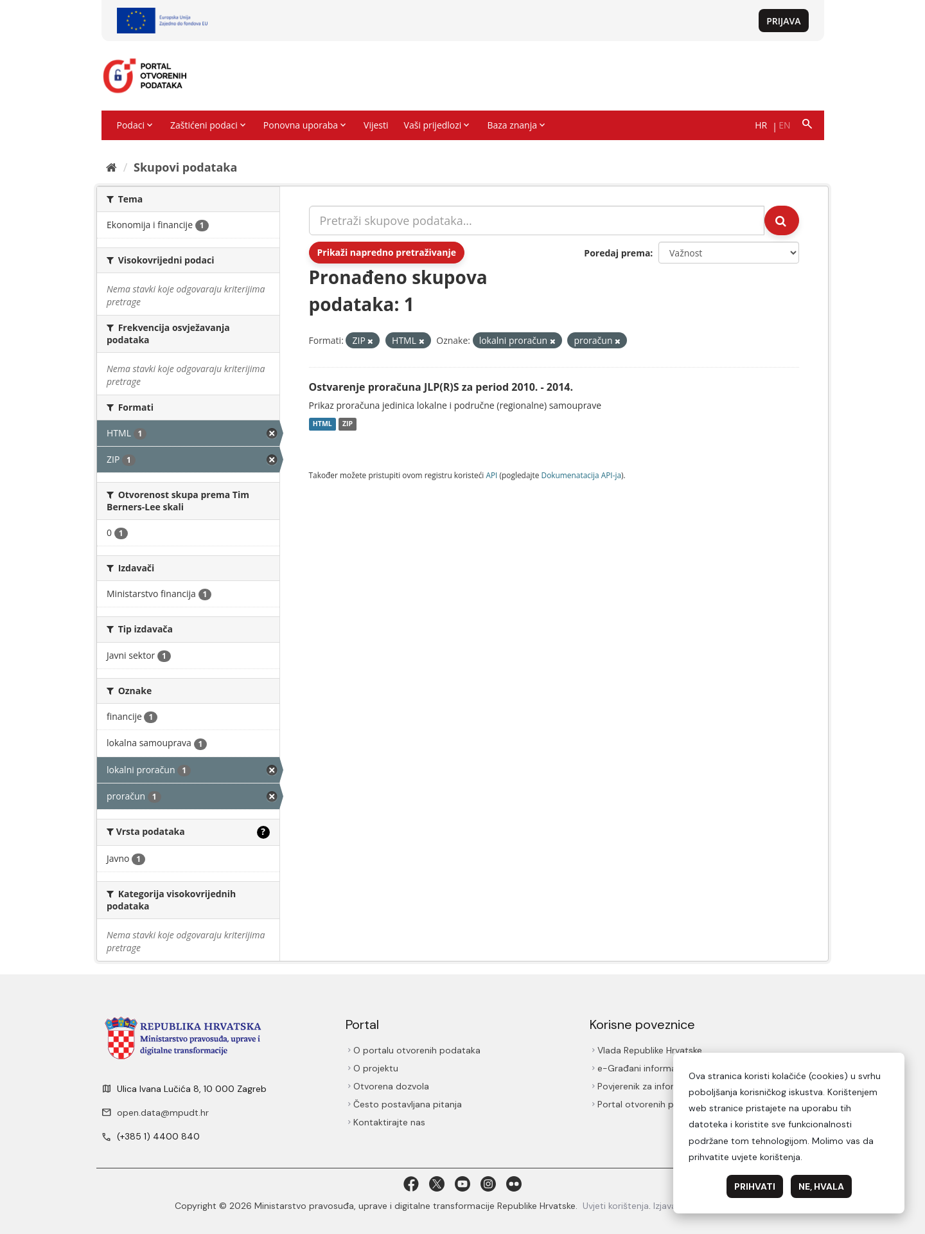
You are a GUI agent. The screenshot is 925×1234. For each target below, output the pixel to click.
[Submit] (781, 220)
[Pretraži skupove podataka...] (537, 220)
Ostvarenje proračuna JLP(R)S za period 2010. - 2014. (441, 387)
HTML (322, 424)
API (491, 475)
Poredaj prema (617, 253)
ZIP (347, 424)
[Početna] (111, 167)
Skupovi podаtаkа (185, 167)
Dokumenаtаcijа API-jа (582, 475)
